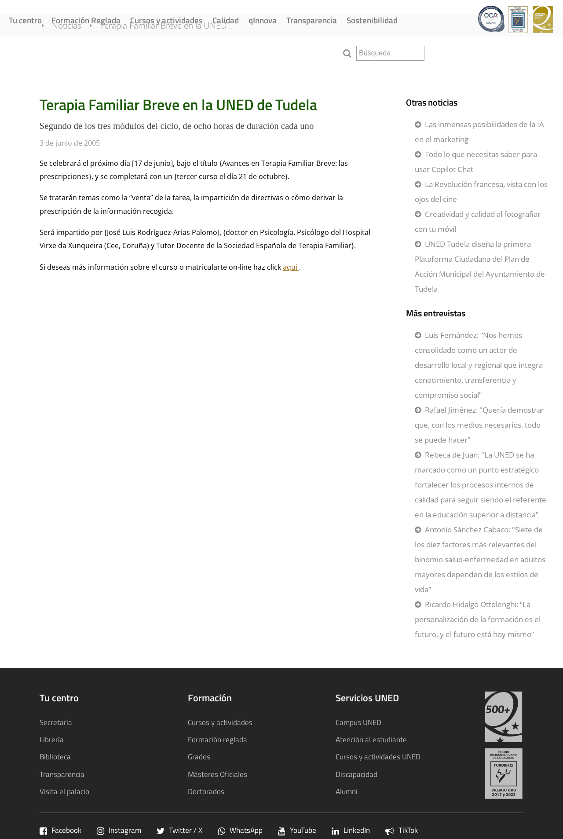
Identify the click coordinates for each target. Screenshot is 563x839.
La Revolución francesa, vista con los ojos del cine (481, 191)
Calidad (225, 20)
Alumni (347, 791)
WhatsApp (240, 829)
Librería (52, 739)
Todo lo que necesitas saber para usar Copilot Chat (476, 161)
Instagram (119, 829)
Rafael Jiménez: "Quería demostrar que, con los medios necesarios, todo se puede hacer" (479, 425)
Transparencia (311, 20)
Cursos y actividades (166, 20)
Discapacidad (356, 774)
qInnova (263, 20)
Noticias (79, 52)
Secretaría (56, 722)
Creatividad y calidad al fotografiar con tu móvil (478, 221)
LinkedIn (351, 829)
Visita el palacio (64, 791)
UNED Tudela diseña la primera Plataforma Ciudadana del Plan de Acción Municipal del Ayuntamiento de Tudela (480, 266)
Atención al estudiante (371, 739)
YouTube (297, 829)
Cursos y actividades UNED (378, 756)
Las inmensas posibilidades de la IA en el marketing (479, 131)
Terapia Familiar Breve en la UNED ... (180, 52)
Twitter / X (179, 829)
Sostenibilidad (372, 20)
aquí (291, 267)
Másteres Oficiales (217, 774)
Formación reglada (217, 739)
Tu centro (25, 20)
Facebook (60, 829)
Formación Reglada (86, 20)
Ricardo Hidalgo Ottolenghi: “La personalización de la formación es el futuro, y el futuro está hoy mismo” (478, 619)
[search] (390, 53)
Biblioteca (55, 756)
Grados (199, 756)
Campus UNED (358, 722)
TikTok (401, 829)
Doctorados (206, 791)
